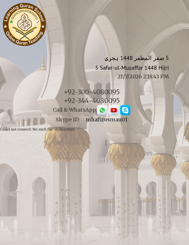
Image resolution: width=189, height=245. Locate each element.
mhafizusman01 (107, 119)
